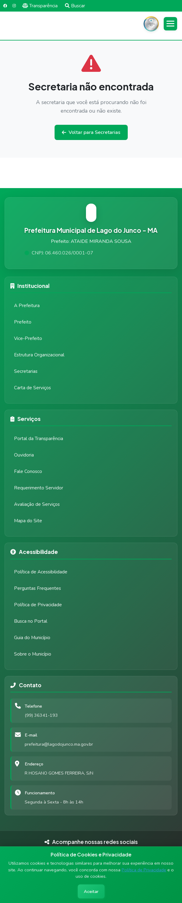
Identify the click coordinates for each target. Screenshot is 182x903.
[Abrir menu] (170, 23)
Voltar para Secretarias (91, 132)
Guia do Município (32, 638)
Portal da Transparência (38, 439)
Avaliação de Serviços (37, 504)
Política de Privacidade (144, 870)
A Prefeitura (27, 306)
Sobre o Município (32, 654)
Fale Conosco (28, 471)
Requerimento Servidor (38, 488)
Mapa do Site (28, 521)
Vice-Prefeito (28, 338)
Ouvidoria (24, 455)
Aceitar (91, 891)
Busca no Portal (30, 621)
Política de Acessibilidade (40, 572)
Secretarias (25, 371)
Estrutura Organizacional (39, 355)
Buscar (75, 6)
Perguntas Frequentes (37, 588)
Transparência (40, 6)
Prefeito (22, 322)
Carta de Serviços (32, 388)
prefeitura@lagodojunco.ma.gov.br (59, 744)
